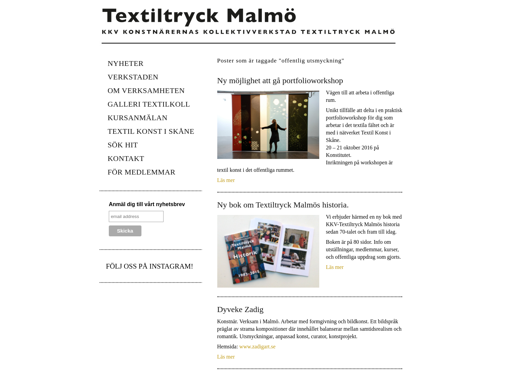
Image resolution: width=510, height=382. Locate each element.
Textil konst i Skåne (151, 131)
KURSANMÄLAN (138, 117)
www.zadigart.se (257, 346)
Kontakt (126, 158)
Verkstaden (133, 77)
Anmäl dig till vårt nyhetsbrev (147, 204)
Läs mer (226, 180)
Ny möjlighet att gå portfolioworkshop (280, 80)
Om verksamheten (146, 90)
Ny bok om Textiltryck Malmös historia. (283, 204)
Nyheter (126, 63)
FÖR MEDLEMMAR (141, 172)
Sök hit (123, 145)
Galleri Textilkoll (149, 104)
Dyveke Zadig (240, 309)
